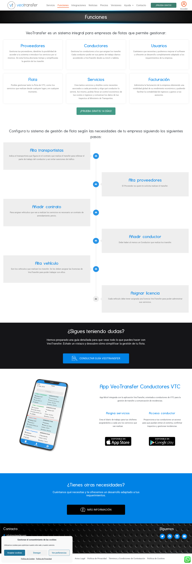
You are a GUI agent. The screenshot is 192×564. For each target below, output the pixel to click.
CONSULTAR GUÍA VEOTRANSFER (96, 358)
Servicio (53, 5)
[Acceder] (184, 4)
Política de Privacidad (44, 559)
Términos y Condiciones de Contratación (127, 559)
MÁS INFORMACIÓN (96, 510)
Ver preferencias (59, 553)
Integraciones (79, 5)
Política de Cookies (28, 559)
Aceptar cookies (14, 553)
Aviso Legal (80, 559)
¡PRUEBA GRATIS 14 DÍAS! (96, 111)
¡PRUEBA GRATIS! (163, 5)
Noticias (93, 5)
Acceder (184, 9)
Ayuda (127, 5)
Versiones (115, 5)
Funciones (64, 5)
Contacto (139, 5)
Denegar (37, 553)
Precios (104, 5)
